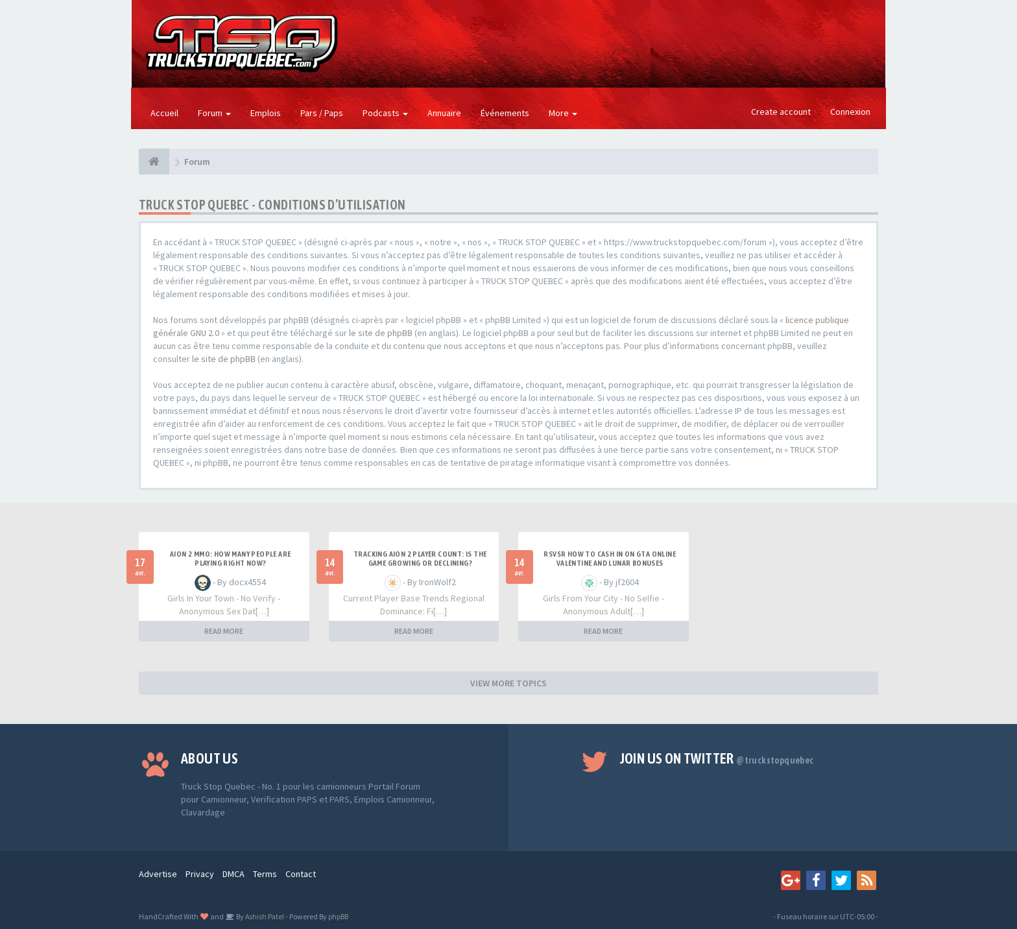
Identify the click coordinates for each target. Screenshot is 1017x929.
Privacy (199, 874)
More (563, 113)
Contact (300, 874)
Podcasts (385, 113)
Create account (781, 111)
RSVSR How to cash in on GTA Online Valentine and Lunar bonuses (610, 558)
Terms (265, 874)
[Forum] (154, 162)
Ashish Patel (264, 916)
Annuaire (444, 113)
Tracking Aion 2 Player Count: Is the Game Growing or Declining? (419, 558)
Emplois (265, 113)
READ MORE (223, 631)
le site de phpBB (381, 333)
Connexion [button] (850, 111)
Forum (214, 113)
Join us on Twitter (717, 758)
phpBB (338, 916)
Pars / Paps (321, 113)
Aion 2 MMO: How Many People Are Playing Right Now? (230, 558)
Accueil (164, 113)
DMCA (233, 874)
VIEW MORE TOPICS (508, 683)
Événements (505, 113)
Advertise (158, 874)
